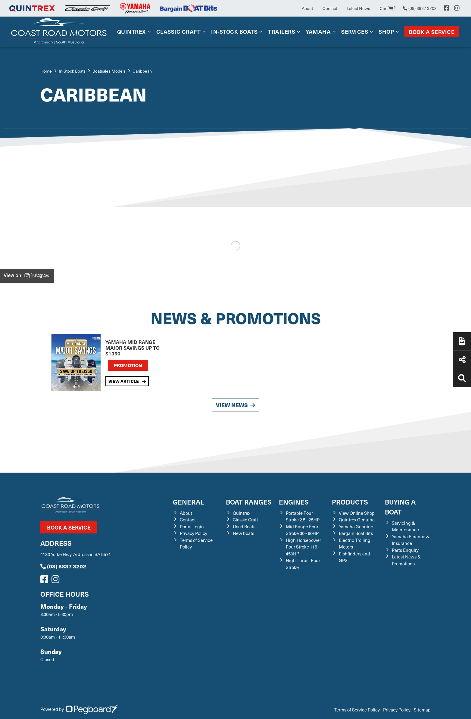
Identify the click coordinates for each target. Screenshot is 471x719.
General (188, 501)
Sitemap (422, 710)
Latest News (358, 8)
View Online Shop (357, 513)
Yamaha (318, 31)
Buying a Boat (400, 506)
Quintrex (131, 31)
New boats (243, 533)
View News (235, 405)
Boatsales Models (109, 71)
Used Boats (244, 527)
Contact (330, 8)
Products (350, 501)
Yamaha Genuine (356, 527)
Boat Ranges (249, 501)
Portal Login (192, 527)
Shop (386, 31)
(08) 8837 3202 (63, 566)
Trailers (281, 31)
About (307, 8)
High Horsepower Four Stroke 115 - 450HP (303, 547)
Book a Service (431, 32)
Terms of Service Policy (357, 710)
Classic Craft (178, 31)
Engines (294, 501)
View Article (127, 381)
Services (354, 31)
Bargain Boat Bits (356, 533)
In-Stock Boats (234, 31)
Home (46, 71)
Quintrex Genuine (357, 520)
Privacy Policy (193, 533)
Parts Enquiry (405, 550)
